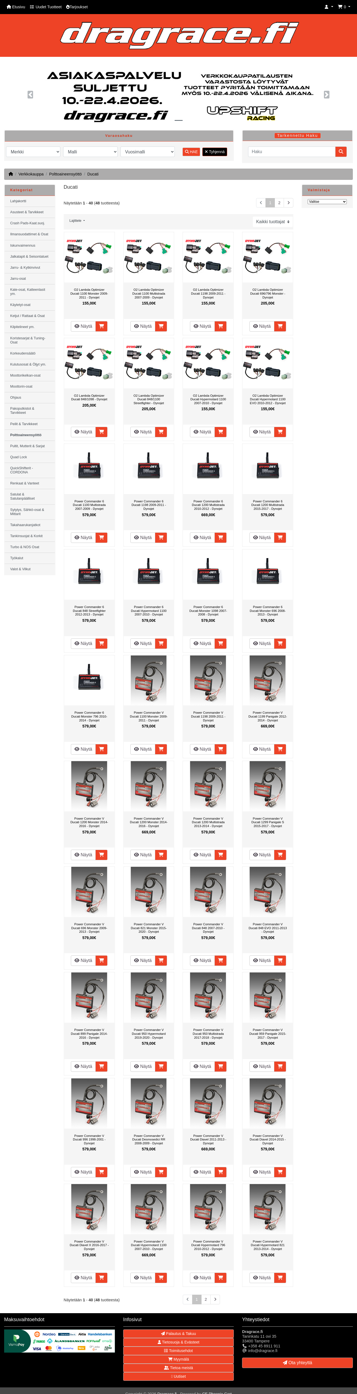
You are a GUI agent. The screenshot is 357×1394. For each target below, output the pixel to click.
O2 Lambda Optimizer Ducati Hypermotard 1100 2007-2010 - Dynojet (208, 399)
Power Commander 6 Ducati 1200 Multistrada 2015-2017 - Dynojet (267, 505)
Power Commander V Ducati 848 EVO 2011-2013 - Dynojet (268, 928)
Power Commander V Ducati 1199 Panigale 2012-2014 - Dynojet (267, 716)
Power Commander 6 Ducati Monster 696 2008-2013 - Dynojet (268, 610)
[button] (329, 7)
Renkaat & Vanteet (24, 483)
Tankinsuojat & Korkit (26, 536)
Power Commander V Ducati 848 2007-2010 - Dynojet (208, 928)
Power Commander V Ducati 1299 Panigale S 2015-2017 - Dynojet (267, 822)
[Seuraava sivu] (288, 203)
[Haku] (291, 151)
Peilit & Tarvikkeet (23, 424)
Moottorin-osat (21, 386)
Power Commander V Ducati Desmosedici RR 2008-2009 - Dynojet (148, 1139)
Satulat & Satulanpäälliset (22, 496)
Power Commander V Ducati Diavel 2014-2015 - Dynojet (268, 1139)
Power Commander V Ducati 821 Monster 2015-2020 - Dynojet (149, 928)
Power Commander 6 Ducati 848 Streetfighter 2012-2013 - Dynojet (89, 610)
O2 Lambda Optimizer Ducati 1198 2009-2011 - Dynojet (208, 293)
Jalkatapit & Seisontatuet (29, 256)
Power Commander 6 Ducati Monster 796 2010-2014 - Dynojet (89, 716)
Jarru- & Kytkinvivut (25, 268)
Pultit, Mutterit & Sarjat (27, 446)
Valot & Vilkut (20, 569)
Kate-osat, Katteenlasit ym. (27, 292)
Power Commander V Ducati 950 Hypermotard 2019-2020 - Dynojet (149, 1033)
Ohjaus (15, 397)
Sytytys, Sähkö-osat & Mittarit (27, 512)
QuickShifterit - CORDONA (21, 470)
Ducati (93, 174)
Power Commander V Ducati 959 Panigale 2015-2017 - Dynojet (267, 1033)
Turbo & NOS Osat (24, 547)
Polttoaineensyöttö (65, 174)
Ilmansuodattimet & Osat (29, 234)
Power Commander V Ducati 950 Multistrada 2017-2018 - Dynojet (208, 1033)
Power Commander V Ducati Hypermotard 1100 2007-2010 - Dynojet (149, 1245)
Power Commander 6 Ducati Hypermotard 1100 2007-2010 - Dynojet (149, 610)
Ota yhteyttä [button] (297, 1362)
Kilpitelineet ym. (22, 327)
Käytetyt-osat (20, 305)
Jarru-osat (18, 279)
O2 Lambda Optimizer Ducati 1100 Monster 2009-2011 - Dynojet (89, 293)
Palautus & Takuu (178, 1333)
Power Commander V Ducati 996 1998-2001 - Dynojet (89, 1139)
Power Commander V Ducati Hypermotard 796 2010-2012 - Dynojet (208, 1245)
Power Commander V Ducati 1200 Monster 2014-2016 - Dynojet (89, 822)
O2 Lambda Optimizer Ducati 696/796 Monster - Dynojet (267, 293)
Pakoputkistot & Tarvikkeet (22, 411)
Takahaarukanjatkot (25, 525)
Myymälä (178, 1359)
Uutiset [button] (178, 1376)
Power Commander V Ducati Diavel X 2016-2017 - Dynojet (89, 1245)
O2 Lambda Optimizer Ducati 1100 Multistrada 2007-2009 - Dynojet (148, 293)
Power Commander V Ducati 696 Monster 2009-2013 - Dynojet (89, 928)
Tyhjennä (214, 152)
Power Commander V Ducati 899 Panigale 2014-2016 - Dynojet (89, 1033)
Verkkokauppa (31, 174)
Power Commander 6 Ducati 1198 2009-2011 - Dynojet (148, 505)
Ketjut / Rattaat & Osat (27, 316)
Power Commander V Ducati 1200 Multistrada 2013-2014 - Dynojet (208, 822)
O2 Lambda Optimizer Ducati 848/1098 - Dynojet (89, 397)
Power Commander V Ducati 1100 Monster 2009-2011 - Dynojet (149, 716)
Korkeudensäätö (23, 353)
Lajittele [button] (75, 221)
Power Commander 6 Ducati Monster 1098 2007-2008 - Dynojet (208, 610)
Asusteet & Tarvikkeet (27, 212)
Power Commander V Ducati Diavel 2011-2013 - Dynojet (208, 1139)
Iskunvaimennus (22, 245)
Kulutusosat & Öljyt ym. (28, 364)
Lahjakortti (18, 201)
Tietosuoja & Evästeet (178, 1342)
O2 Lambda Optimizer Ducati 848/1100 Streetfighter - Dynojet (148, 399)
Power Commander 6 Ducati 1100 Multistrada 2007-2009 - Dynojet (89, 505)
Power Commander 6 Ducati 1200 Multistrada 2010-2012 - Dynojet (208, 505)
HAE (191, 152)
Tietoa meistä (178, 1368)
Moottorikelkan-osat (25, 375)
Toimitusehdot (178, 1350)
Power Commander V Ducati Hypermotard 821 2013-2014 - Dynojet (268, 1245)
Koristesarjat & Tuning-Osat (27, 340)
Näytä (83, 326)
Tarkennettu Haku (297, 135)
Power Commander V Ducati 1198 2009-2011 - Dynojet (208, 716)
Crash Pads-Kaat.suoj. (27, 223)
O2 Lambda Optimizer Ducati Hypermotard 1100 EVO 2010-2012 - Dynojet (268, 399)
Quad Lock (18, 457)
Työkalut (16, 558)
